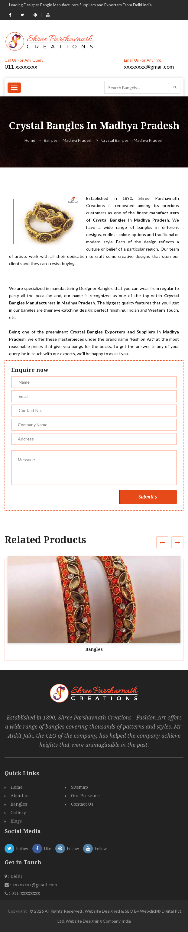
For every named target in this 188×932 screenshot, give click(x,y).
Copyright (17, 911)
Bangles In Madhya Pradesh (68, 140)
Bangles (94, 649)
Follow (16, 848)
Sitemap (79, 787)
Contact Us (82, 804)
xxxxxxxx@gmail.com (149, 66)
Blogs (16, 821)
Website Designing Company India (98, 921)
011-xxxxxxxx (21, 66)
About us (20, 795)
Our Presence (85, 795)
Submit (147, 497)
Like (41, 848)
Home (29, 140)
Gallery (18, 812)
